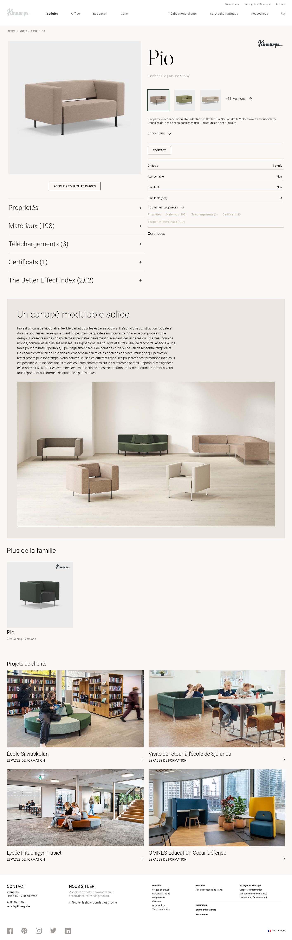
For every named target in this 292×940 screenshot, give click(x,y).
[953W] (210, 100)
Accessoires (158, 905)
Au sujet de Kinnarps (257, 4)
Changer (281, 930)
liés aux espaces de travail (209, 889)
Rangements (158, 897)
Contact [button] (159, 150)
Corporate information (251, 889)
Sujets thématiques (224, 13)
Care (124, 13)
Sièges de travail (160, 889)
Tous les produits (161, 909)
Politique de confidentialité (253, 893)
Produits (51, 13)
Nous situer (232, 4)
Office (75, 13)
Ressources (259, 13)
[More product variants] (239, 98)
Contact (280, 4)
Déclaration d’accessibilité (253, 897)
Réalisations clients (183, 13)
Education (100, 13)
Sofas (34, 30)
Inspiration (201, 905)
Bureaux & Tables (161, 893)
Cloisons (156, 901)
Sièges (23, 30)
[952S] (184, 100)
